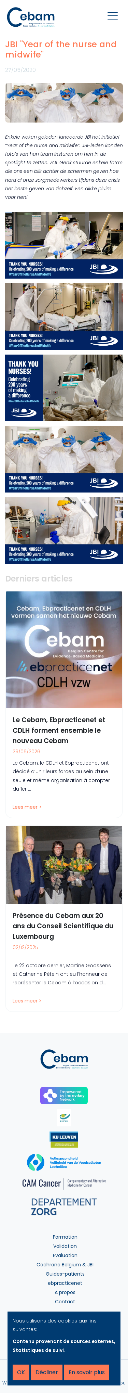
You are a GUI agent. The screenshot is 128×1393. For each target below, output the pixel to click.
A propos (65, 1292)
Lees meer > (27, 807)
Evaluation (65, 1255)
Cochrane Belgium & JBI (65, 1264)
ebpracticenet (65, 1283)
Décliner (46, 1372)
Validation (65, 1246)
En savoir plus (87, 1372)
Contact (65, 1301)
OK (21, 1372)
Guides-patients (65, 1273)
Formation (65, 1237)
